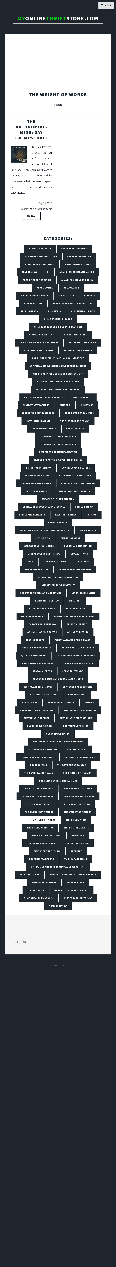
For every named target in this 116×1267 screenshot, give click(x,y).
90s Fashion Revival (79, 256)
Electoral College (37, 491)
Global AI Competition (78, 546)
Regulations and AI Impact (38, 663)
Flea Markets (88, 530)
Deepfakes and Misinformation (58, 452)
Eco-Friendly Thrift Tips (35, 483)
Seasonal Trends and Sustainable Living (58, 679)
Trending (76, 851)
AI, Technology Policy (82, 342)
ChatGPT (65, 405)
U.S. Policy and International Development (58, 866)
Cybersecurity (75, 428)
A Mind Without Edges (78, 264)
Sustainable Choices (40, 726)
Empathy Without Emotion (58, 499)
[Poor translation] (20, 1190)
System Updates (77, 749)
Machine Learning (32, 616)
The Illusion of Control (38, 788)
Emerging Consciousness (74, 491)
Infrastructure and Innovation (58, 577)
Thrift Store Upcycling (47, 835)
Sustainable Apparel (36, 718)
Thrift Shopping (76, 819)
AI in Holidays (29, 311)
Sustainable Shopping (43, 749)
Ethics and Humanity (32, 514)
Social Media (30, 702)
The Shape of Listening (75, 804)
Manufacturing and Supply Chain (74, 616)
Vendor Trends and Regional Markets (73, 874)
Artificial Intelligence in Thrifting (58, 389)
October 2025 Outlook (42, 624)
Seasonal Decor (42, 671)
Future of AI (43, 538)
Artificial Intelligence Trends (43, 397)
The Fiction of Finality (77, 772)
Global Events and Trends (44, 553)
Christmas (86, 405)
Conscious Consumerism (79, 413)
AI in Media (54, 311)
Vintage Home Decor (44, 882)
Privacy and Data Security (78, 647)
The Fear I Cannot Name (38, 772)
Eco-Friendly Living (37, 475)
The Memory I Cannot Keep (37, 796)
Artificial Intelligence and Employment (58, 373)
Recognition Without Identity (76, 655)
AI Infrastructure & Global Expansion (58, 327)
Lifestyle (75, 600)
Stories (89, 702)
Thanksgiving (38, 765)
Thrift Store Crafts (76, 827)
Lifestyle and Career (42, 608)
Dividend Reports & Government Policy (58, 459)
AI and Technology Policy (77, 280)
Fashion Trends (58, 522)
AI (48, 272)
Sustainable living (58, 733)
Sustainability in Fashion (80, 710)
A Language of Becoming (39, 264)
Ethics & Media (84, 506)
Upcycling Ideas (29, 874)
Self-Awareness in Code (38, 686)
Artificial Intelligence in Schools (58, 381)
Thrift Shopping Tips (40, 827)
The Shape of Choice (38, 804)
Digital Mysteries (40, 248)
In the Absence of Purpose (75, 569)
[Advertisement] (58, 60)
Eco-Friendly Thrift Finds (75, 475)
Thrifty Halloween (77, 843)
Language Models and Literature (40, 593)
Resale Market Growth (79, 663)
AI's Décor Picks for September (39, 342)
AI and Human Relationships (77, 272)
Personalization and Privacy (72, 640)
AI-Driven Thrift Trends (38, 350)
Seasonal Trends (72, 671)
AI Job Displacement (41, 334)
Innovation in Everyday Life (58, 585)
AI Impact (90, 295)
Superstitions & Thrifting (37, 710)
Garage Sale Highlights (39, 546)
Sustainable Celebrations (76, 718)
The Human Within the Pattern (58, 780)
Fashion (92, 514)
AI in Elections (33, 303)
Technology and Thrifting (37, 757)
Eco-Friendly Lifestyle (76, 467)
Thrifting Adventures (41, 843)
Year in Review (58, 906)
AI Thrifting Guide (75, 334)
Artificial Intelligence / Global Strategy (58, 358)
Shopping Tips (77, 694)
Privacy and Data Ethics (36, 647)
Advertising (29, 272)
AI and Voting (45, 287)
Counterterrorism (38, 420)
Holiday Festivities (56, 561)
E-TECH (54, 965)
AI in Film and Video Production (72, 303)
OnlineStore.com (58, 18)
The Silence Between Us (39, 812)
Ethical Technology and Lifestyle (44, 506)
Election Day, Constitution (78, 483)
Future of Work (71, 538)
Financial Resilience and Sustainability (44, 530)
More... (31, 215)
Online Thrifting (78, 632)
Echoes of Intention (38, 467)
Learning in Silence (84, 593)
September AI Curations (77, 686)
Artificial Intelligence (78, 350)
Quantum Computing (34, 655)
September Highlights (44, 694)
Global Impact (79, 553)
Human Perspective (36, 569)
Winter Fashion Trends (78, 898)
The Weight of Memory (78, 812)
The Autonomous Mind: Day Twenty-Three (31, 130)
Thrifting (78, 835)
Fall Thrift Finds (66, 514)
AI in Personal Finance (58, 319)
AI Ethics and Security (34, 295)
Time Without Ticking (47, 851)
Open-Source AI (34, 640)
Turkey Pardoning (75, 859)
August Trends (82, 397)
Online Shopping (77, 624)
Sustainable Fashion (76, 726)
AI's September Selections (40, 256)
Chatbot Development (36, 405)
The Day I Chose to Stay (71, 765)
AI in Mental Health (83, 311)
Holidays (83, 561)
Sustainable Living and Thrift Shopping (58, 741)
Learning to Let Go (47, 600)
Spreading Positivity (61, 702)
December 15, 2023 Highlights (58, 444)
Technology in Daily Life (80, 757)
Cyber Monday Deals (43, 428)
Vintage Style (75, 882)
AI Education (71, 287)
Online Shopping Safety (42, 632)
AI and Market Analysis (37, 280)
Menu (108, 5)
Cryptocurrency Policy (75, 420)
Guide (30, 561)
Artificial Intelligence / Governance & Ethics (58, 366)
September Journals (74, 248)
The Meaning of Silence (78, 788)
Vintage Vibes (35, 890)
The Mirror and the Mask (79, 796)
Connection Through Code (38, 413)
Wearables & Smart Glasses (71, 890)
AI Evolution (66, 295)
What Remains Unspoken (38, 898)
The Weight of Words (42, 819)
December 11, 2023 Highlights (58, 436)
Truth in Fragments (41, 859)
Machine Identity (76, 608)
